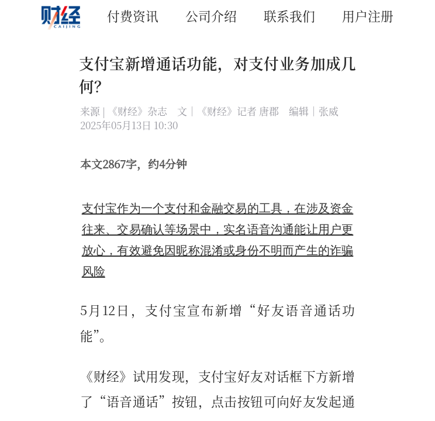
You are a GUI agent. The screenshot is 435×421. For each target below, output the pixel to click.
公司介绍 (211, 15)
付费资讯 (132, 15)
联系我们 (289, 15)
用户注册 (367, 15)
